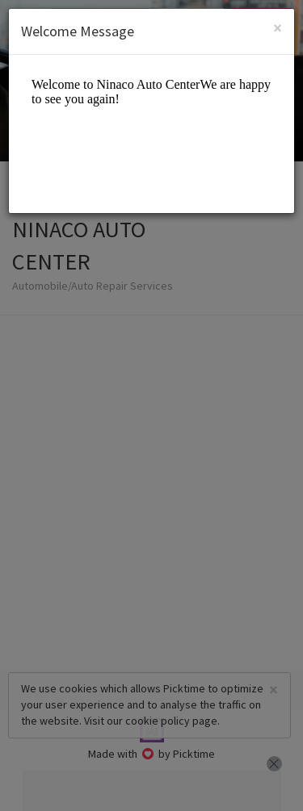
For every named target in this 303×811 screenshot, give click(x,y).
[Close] (277, 27)
